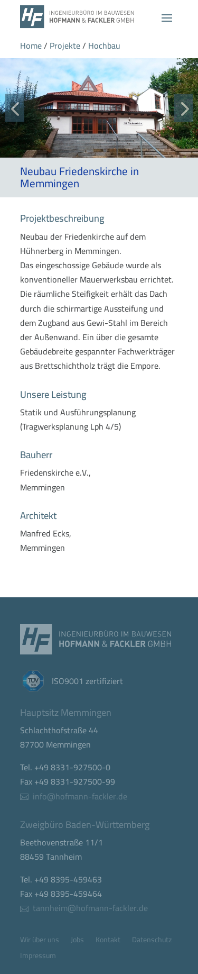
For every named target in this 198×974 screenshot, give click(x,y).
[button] (14, 108)
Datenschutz (152, 941)
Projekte (65, 45)
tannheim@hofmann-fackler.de (90, 908)
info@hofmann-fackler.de (80, 796)
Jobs (77, 941)
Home (31, 45)
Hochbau (104, 45)
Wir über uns (39, 941)
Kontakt (108, 941)
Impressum (38, 957)
